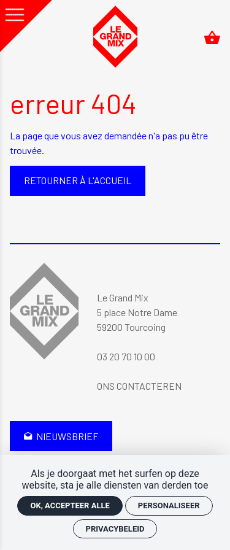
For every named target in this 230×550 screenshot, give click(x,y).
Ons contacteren (139, 386)
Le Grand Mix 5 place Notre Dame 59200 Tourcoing (137, 312)
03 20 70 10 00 (126, 356)
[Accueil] (115, 37)
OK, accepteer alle (69, 505)
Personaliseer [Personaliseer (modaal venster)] (169, 505)
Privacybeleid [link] (115, 528)
